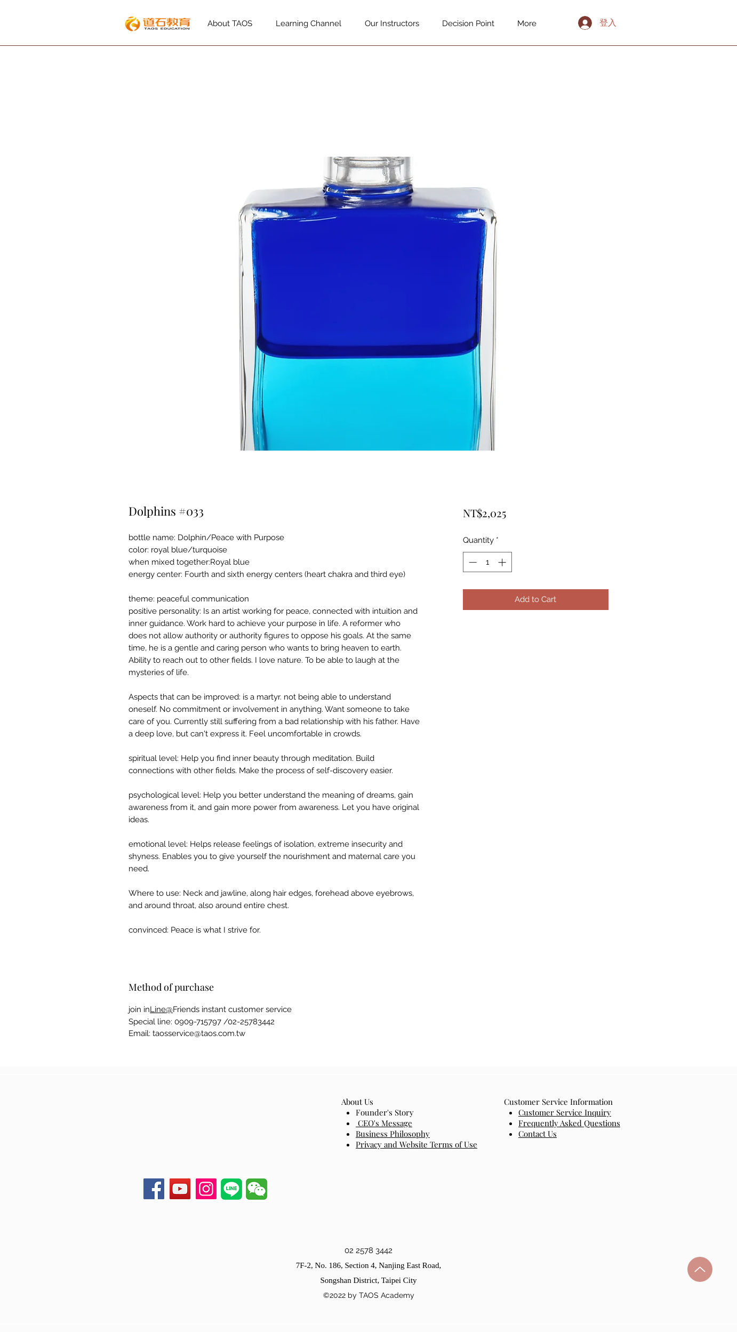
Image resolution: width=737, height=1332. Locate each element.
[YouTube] (180, 1188)
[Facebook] (153, 1188)
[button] (256, 1189)
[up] (699, 1269)
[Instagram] (206, 1188)
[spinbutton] (487, 562)
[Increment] (503, 562)
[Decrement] (471, 562)
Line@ (161, 1009)
